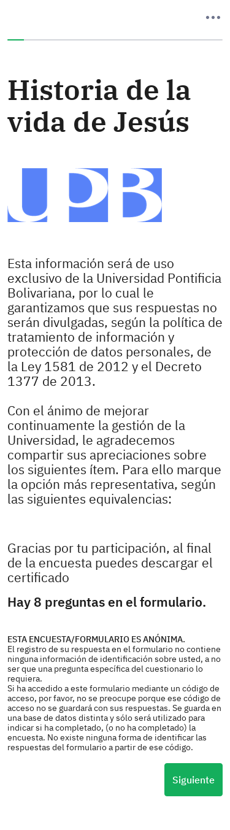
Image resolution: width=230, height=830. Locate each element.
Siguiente (193, 780)
